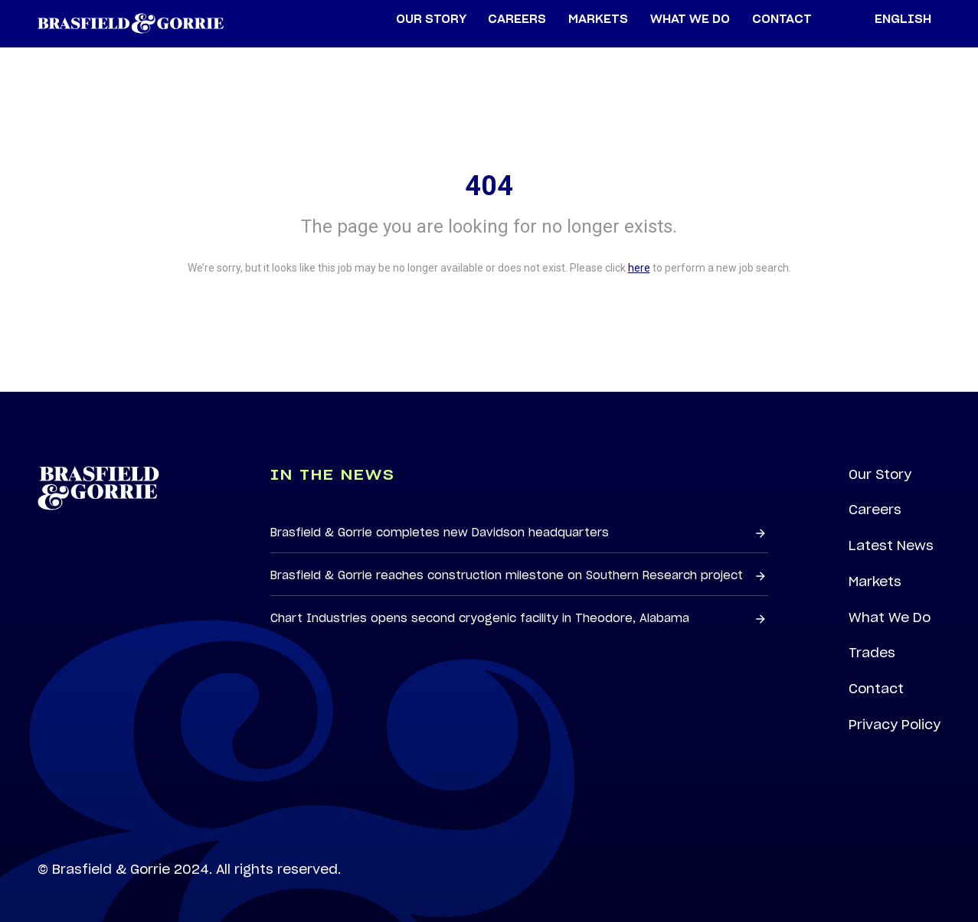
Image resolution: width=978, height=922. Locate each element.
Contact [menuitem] (782, 19)
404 (489, 186)
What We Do (890, 617)
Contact (876, 688)
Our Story (880, 474)
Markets (875, 581)
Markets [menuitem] (598, 19)
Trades (872, 652)
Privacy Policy (894, 724)
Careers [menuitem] (517, 19)
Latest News (891, 545)
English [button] (907, 19)
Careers (875, 509)
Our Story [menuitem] (431, 19)
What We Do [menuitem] (690, 19)
